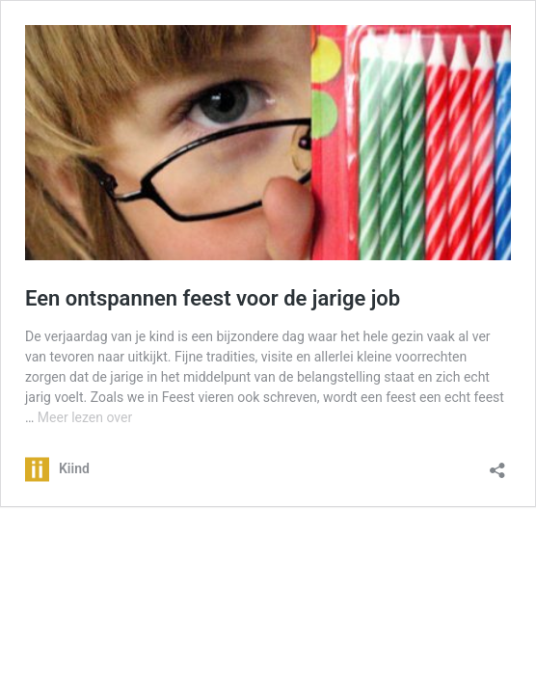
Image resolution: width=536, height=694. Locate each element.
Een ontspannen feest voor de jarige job (212, 298)
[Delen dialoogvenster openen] (497, 464)
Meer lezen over (85, 417)
